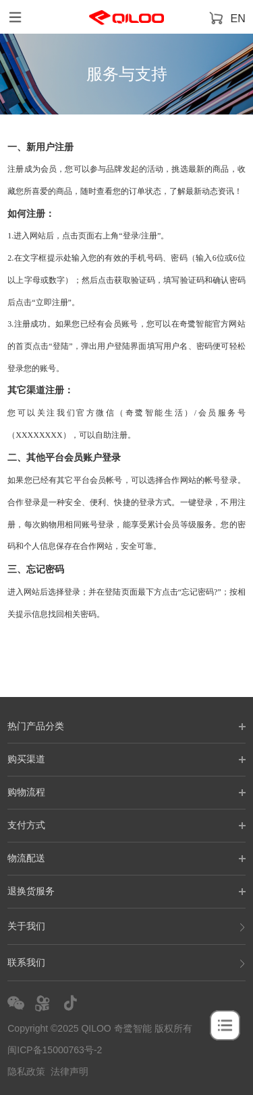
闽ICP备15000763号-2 (54, 1049)
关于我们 (126, 926)
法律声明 (69, 1071)
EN (238, 18)
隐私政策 (26, 1071)
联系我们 (126, 962)
